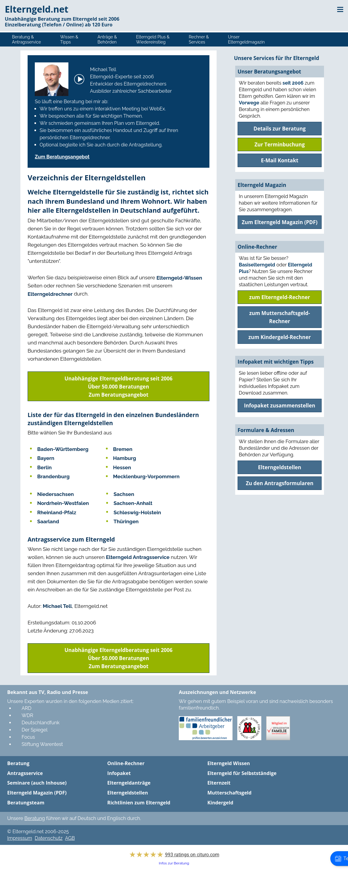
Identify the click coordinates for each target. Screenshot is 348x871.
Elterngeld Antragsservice (138, 557)
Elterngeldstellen (127, 792)
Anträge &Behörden (107, 39)
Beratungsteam (25, 802)
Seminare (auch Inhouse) (37, 782)
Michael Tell (57, 606)
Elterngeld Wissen (228, 763)
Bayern (45, 458)
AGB (70, 838)
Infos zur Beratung (174, 863)
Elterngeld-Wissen (179, 278)
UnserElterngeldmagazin (246, 39)
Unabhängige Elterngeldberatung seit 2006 (118, 378)
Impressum (19, 838)
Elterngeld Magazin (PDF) (37, 792)
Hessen (122, 467)
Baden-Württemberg (62, 449)
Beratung (18, 763)
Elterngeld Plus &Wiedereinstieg (153, 39)
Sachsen (123, 494)
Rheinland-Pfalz (56, 512)
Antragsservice (25, 773)
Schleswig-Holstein (137, 512)
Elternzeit (218, 782)
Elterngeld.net (36, 9)
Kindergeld (220, 802)
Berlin (44, 467)
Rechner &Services (199, 39)
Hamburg (124, 458)
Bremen (123, 449)
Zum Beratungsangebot (62, 157)
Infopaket (119, 773)
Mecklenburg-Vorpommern (146, 476)
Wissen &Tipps (69, 39)
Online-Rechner (126, 763)
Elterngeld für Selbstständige (242, 773)
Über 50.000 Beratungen (118, 386)
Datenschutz (49, 838)
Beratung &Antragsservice (26, 39)
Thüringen (126, 521)
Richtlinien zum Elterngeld (138, 802)
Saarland (48, 521)
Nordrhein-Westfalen (63, 503)
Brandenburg (53, 476)
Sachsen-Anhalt (132, 503)
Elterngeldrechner (50, 294)
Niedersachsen (55, 494)
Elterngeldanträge (129, 782)
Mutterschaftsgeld (229, 792)
